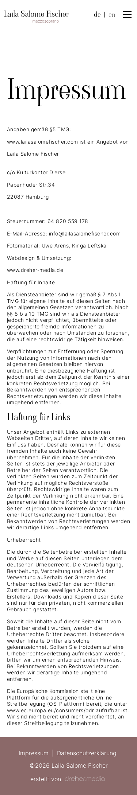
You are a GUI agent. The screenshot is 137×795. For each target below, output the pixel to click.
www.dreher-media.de (35, 270)
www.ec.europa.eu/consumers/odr (50, 710)
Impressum (34, 753)
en (112, 14)
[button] (125, 14)
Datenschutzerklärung (87, 753)
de (97, 14)
